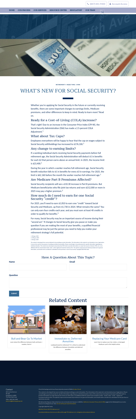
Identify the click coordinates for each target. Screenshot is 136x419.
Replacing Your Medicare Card (109, 338)
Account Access (118, 4)
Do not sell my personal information (66, 403)
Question (13, 275)
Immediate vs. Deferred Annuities (68, 340)
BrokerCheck (77, 389)
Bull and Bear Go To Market (26, 338)
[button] (24, 10)
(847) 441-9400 (96, 4)
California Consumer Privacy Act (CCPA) (94, 402)
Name (12, 261)
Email (72, 261)
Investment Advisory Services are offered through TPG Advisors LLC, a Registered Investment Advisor (67, 412)
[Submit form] (14, 294)
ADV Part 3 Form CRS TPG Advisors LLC (49, 409)
